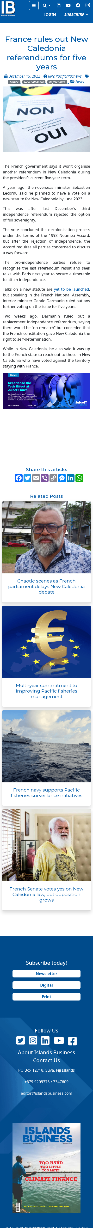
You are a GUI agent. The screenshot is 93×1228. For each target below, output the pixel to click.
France (14, 82)
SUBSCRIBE (74, 14)
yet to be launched (71, 289)
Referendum (57, 82)
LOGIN (49, 14)
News (79, 81)
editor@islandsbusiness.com (46, 1093)
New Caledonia (34, 82)
